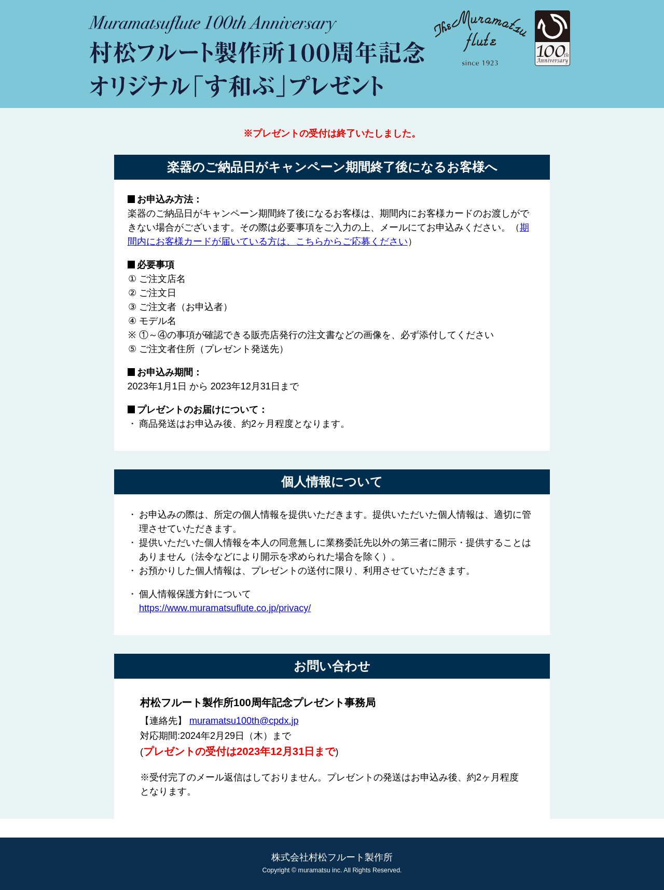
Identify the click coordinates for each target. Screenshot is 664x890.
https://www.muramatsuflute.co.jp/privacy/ (225, 608)
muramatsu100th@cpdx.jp (243, 721)
